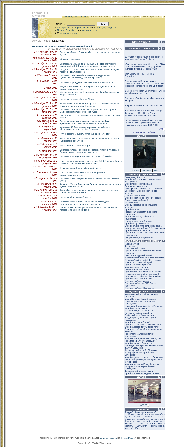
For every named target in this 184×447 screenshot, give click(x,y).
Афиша (71, 2)
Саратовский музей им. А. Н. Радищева (144, 306)
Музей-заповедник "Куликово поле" (142, 327)
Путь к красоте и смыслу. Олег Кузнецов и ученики (85, 134)
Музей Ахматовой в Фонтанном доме (143, 251)
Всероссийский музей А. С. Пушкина (143, 260)
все (162, 129)
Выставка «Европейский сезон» (75, 197)
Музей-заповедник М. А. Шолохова (142, 364)
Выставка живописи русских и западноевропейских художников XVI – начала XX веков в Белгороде (85, 122)
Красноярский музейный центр (140, 371)
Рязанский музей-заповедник (139, 310)
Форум (106, 2)
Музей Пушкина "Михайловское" (140, 299)
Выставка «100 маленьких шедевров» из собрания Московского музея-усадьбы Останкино (85, 128)
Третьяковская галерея (136, 186)
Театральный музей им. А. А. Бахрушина (145, 228)
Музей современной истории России (143, 198)
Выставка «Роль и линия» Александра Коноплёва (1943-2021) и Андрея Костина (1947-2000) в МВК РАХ (144, 112)
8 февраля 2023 (83, 27)
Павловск (129, 253)
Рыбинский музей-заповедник (139, 315)
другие (144, 404)
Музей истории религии (136, 267)
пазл (156, 170)
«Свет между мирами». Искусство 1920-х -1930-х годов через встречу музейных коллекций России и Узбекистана (145, 66)
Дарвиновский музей (135, 195)
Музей (80, 2)
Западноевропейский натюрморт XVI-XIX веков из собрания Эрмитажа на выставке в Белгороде (90, 104)
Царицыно (130, 214)
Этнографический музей (137, 269)
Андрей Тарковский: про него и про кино (144, 105)
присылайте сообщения (145, 132)
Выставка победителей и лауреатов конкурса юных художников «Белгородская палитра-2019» (85, 76)
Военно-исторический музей (138, 262)
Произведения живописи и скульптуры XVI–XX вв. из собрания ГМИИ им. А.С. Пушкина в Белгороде (91, 162)
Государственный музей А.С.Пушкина (143, 188)
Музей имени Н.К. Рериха (137, 230)
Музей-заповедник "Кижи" (137, 322)
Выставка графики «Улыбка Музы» (77, 99)
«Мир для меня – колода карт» (75, 145)
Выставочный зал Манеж (137, 281)
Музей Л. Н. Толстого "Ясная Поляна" (143, 324)
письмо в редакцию (151, 17)
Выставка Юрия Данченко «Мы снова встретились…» (86, 82)
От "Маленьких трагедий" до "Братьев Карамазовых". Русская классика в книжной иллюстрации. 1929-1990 (143, 122)
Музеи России (58, 2)
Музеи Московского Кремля (138, 184)
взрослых (64, 33)
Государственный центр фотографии (143, 276)
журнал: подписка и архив (126, 17)
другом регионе (89, 30)
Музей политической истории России (143, 271)
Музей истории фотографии (138, 278)
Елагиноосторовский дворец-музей (142, 274)
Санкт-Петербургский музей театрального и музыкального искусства (144, 256)
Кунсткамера (131, 246)
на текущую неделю (106, 27)
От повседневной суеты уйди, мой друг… (80, 168)
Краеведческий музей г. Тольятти (141, 350)
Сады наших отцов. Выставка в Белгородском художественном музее (83, 173)
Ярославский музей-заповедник (140, 341)
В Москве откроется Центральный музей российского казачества (145, 92)
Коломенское (131, 202)
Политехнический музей (136, 200)
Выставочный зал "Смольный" (139, 288)
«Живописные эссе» (70, 59)
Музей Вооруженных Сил (137, 223)
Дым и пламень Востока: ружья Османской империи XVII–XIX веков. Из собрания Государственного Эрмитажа (144, 83)
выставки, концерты (100, 17)
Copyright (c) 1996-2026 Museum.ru (95, 443)
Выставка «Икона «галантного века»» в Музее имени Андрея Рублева (144, 58)
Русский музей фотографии (138, 313)
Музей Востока (132, 209)
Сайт (87, 2)
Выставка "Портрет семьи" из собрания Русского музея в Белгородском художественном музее (88, 110)
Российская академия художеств (141, 212)
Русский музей (132, 244)
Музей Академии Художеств (138, 265)
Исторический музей (135, 177)
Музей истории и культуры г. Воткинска (144, 357)
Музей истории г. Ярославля (138, 343)
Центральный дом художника (139, 237)
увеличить (147, 170)
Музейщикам (118, 2)
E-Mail (135, 2)
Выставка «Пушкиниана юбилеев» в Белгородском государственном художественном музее (85, 203)
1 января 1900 (64, 27)
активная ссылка (108, 438)
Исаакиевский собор (135, 248)
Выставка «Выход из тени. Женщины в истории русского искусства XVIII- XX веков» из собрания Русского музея (88, 65)
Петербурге (71, 30)
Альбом (97, 2)
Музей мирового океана (136, 308)
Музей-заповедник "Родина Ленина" (142, 373)
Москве (60, 30)
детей (74, 33)
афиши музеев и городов (75, 17)
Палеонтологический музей (138, 221)
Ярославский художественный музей (143, 338)
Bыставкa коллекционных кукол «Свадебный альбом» (86, 156)
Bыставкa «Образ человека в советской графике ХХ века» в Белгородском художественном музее (90, 151)
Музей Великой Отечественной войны (143, 226)
